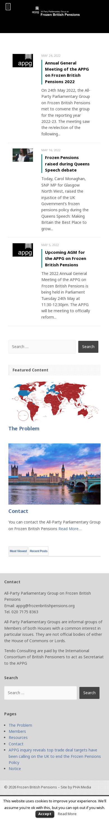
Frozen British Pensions (37, 787)
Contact (16, 743)
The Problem (20, 725)
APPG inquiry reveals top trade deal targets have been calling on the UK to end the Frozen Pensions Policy (55, 756)
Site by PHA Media (76, 787)
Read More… (70, 528)
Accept (44, 813)
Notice (15, 768)
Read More (67, 813)
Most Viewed (18, 551)
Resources (18, 737)
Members (17, 731)
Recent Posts (38, 551)
